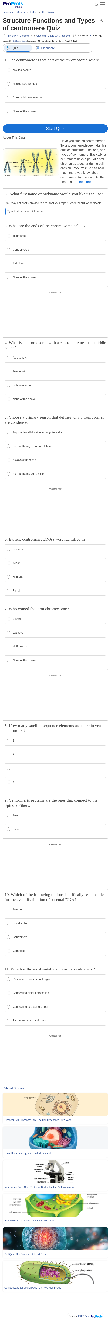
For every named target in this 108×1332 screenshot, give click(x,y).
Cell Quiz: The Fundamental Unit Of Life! (26, 1254)
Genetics (24, 35)
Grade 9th (53, 35)
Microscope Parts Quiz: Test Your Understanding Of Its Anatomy (39, 1187)
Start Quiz (55, 128)
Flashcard (45, 48)
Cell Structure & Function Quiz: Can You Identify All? (32, 1287)
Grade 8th (41, 35)
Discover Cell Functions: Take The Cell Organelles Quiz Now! (37, 1120)
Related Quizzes (13, 1088)
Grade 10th (64, 35)
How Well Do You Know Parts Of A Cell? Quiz (29, 1220)
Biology (12, 35)
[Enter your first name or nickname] (30, 211)
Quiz (12, 48)
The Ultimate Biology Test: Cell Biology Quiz (28, 1153)
